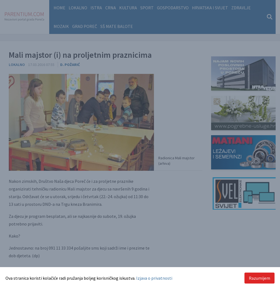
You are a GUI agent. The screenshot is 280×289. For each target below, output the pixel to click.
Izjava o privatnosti (154, 278)
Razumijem (259, 278)
